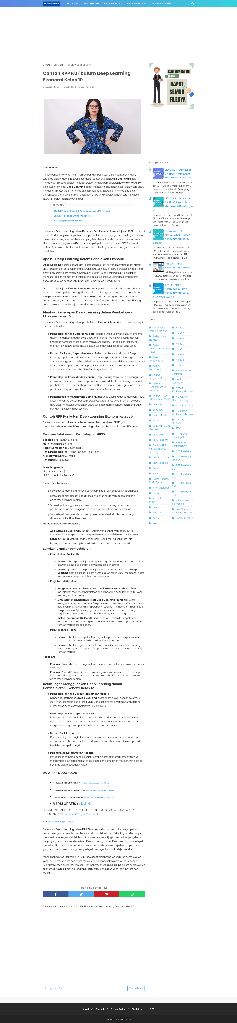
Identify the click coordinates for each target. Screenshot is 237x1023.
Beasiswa (158, 409)
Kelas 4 (180, 338)
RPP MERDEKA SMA (161, 4)
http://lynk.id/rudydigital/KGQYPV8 (99, 797)
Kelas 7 (180, 354)
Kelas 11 (157, 518)
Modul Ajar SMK (185, 405)
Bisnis (156, 420)
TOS (152, 1009)
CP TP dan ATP (161, 457)
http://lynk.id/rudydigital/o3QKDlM (78, 813)
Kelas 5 (180, 343)
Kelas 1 (156, 507)
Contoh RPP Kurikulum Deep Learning (157, 449)
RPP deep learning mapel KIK (70, 220)
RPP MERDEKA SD (113, 4)
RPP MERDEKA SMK (55, 11)
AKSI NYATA (73, 4)
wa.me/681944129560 (62, 821)
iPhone (156, 493)
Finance (157, 473)
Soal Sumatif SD (185, 518)
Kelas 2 (180, 327)
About (86, 1009)
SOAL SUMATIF (91, 4)
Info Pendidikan (161, 487)
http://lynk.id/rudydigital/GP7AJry (97, 783)
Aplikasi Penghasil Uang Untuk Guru (157, 387)
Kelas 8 (180, 359)
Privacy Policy (117, 1009)
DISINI (86, 803)
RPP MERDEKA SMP (137, 4)
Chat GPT (158, 434)
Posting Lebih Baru (54, 988)
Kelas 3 (180, 333)
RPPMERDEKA (125, 1019)
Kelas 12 (157, 523)
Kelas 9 (180, 365)
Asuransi (157, 404)
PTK (178, 428)
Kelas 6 (180, 349)
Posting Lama (136, 988)
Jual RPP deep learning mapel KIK (72, 216)
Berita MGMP (160, 415)
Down (156, 468)
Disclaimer (137, 1009)
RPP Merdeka (183, 451)
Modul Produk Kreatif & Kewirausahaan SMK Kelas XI (82, 211)
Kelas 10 (157, 512)
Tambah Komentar (86, 87)
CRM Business (160, 462)
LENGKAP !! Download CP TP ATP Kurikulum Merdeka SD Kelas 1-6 (178, 173)
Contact (99, 1009)
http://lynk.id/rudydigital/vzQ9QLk (99, 790)
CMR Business (160, 440)
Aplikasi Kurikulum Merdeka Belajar (159, 348)
